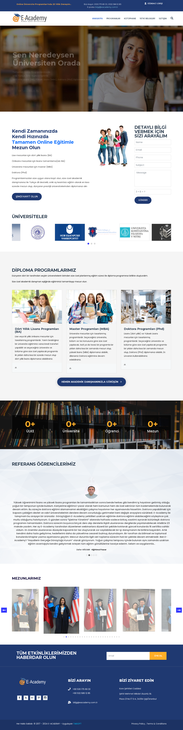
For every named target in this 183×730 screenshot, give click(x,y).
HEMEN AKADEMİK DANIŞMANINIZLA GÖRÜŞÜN (92, 381)
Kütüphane (130, 18)
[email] (128, 656)
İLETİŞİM (163, 18)
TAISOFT (77, 723)
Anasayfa (97, 18)
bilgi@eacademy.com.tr (106, 7)
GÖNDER (143, 200)
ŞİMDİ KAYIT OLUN (27, 196)
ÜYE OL (158, 655)
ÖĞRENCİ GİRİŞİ (154, 3)
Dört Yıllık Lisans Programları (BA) (37, 330)
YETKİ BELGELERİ (147, 18)
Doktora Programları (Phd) (144, 329)
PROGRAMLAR (113, 18)
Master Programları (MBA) (89, 329)
